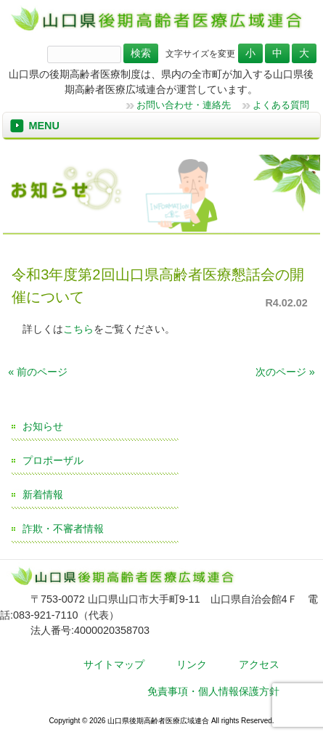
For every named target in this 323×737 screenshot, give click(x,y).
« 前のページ (38, 372)
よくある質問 (281, 104)
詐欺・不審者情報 (63, 528)
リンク (191, 664)
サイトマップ (113, 664)
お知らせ (43, 426)
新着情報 (43, 494)
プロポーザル (53, 460)
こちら (78, 329)
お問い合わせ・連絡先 (183, 104)
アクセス (259, 664)
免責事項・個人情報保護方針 (213, 691)
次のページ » (285, 372)
